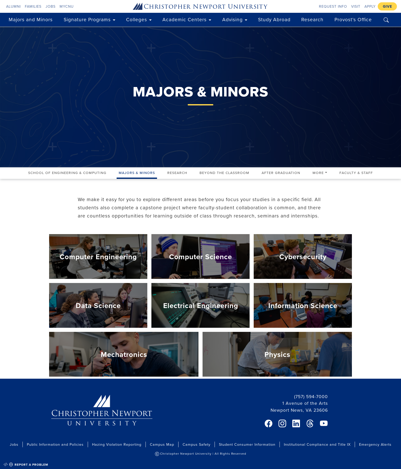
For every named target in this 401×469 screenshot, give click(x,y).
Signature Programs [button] (87, 19)
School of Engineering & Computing (67, 172)
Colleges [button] (136, 19)
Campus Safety (196, 444)
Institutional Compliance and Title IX (317, 444)
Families (33, 6)
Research (312, 19)
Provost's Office (353, 19)
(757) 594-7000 (311, 396)
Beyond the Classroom (224, 172)
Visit (355, 6)
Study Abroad (274, 19)
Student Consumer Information (247, 444)
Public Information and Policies (55, 444)
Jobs (50, 6)
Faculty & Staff (356, 172)
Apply (370, 6)
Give (387, 6)
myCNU (67, 6)
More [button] (318, 172)
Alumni (13, 6)
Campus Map (162, 444)
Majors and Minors (31, 19)
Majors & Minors (137, 172)
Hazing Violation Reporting (116, 444)
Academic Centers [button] (184, 19)
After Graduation (281, 172)
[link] (268, 423)
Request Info (333, 6)
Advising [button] (232, 19)
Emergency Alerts (375, 444)
